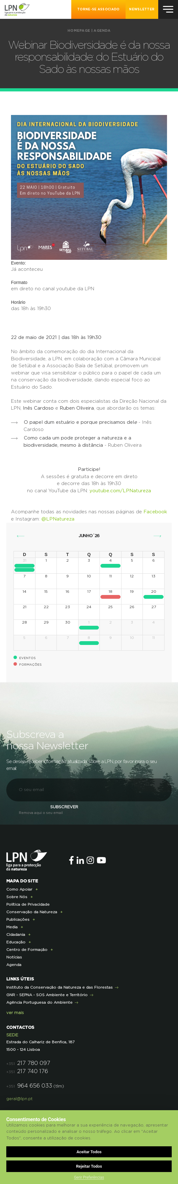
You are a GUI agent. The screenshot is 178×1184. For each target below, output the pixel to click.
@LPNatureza (57, 519)
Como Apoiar (19, 889)
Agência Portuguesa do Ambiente (39, 1002)
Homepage (78, 30)
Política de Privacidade (28, 904)
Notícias (14, 957)
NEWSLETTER (141, 9)
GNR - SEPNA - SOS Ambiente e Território (47, 995)
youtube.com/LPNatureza (120, 490)
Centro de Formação (26, 950)
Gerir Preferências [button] (89, 1177)
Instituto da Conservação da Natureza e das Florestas (59, 987)
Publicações (18, 919)
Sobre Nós (16, 897)
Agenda (102, 30)
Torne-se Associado (98, 9)
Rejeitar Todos (89, 1166)
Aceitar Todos (89, 1151)
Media (12, 927)
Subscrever (64, 807)
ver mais (15, 1013)
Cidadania (15, 934)
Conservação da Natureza (31, 912)
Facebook (155, 512)
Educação (15, 942)
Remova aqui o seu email (41, 813)
